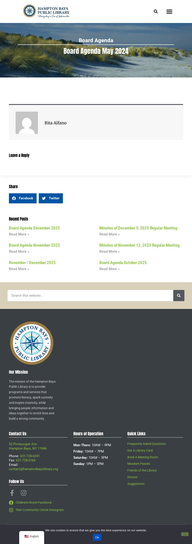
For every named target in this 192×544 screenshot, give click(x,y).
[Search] (178, 295)
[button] (23, 198)
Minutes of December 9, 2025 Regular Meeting (138, 228)
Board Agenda (96, 40)
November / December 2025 (32, 262)
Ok (97, 537)
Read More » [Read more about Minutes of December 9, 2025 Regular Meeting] (109, 234)
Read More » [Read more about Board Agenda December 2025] (19, 234)
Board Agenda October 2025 (123, 262)
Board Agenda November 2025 (34, 245)
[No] (185, 534)
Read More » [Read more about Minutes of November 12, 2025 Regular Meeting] (109, 251)
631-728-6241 (30, 456)
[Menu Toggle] (169, 11)
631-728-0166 (25, 460)
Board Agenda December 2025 (34, 228)
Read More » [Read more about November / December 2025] (19, 269)
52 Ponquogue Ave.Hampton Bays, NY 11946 (28, 446)
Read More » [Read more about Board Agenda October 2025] (109, 269)
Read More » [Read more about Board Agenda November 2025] (19, 251)
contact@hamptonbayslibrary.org (33, 469)
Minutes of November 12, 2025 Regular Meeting (139, 245)
